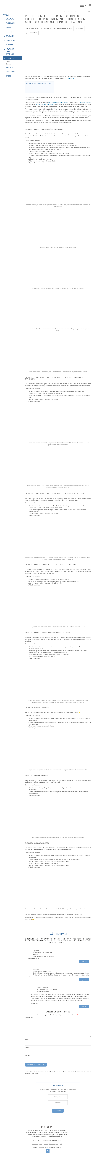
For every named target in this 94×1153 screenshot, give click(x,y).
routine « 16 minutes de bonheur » (58, 102)
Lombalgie (46, 28)
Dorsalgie (69, 28)
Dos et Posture (69, 78)
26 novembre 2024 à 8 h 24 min (42, 952)
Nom (27, 1039)
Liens (40, 1144)
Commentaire (29, 1018)
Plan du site (35, 1144)
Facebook (42, 1127)
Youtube (45, 1127)
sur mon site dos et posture (44, 104)
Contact (46, 1144)
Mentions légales (54, 1144)
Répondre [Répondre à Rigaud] (84, 961)
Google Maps (48, 1127)
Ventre (58, 28)
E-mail (27, 1047)
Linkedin (51, 1127)
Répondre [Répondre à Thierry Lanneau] (84, 1006)
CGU (61, 1144)
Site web (27, 1055)
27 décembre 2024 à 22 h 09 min (47, 989)
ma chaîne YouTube (85, 102)
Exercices (53, 28)
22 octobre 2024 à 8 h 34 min (42, 971)
